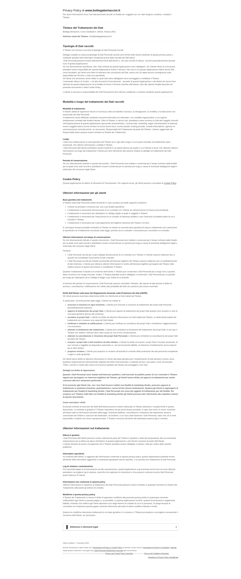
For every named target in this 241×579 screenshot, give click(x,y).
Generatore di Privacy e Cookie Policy (107, 547)
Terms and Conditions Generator (156, 553)
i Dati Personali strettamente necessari (108, 550)
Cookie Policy (170, 183)
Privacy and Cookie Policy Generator (119, 553)
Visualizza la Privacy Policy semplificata (163, 557)
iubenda (173, 547)
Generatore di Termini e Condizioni (156, 547)
